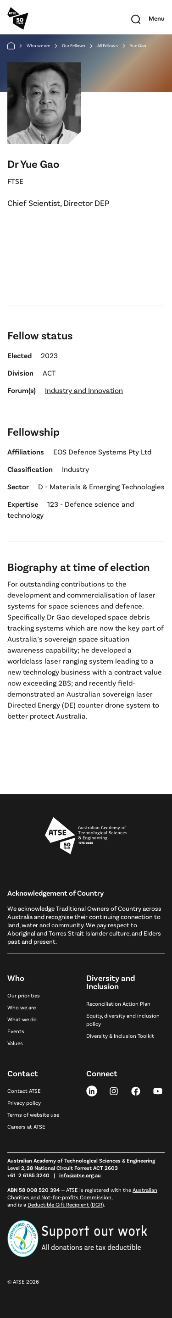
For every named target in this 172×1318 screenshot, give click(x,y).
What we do (22, 1019)
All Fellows (107, 45)
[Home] (11, 46)
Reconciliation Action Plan (118, 1003)
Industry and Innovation (84, 390)
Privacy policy (24, 1102)
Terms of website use (33, 1114)
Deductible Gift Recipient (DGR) (66, 1204)
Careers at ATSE (26, 1126)
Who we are (38, 45)
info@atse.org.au (80, 1175)
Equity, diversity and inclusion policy (123, 1019)
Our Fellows (73, 45)
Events (15, 1031)
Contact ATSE (24, 1090)
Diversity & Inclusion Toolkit (120, 1035)
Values (15, 1043)
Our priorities (23, 995)
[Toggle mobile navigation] (157, 18)
